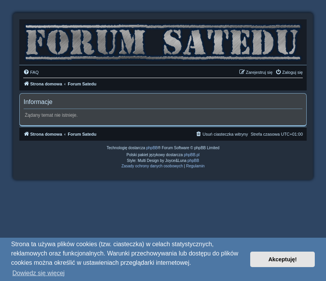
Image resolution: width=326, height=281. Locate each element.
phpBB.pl (192, 155)
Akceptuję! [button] (282, 259)
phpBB (152, 148)
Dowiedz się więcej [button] (38, 273)
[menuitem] (31, 72)
